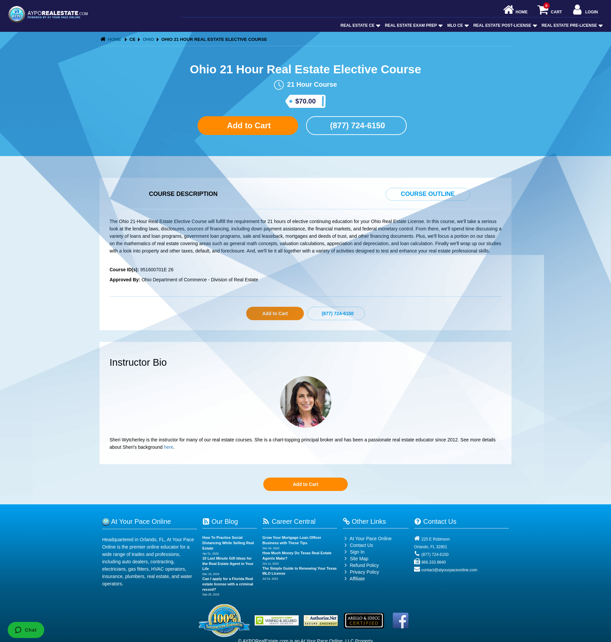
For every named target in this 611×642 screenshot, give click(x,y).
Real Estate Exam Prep (413, 25)
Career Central (289, 521)
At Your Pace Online (367, 538)
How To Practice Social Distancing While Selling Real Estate (228, 543)
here (168, 447)
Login (584, 10)
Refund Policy (364, 565)
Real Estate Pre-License (572, 25)
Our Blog (220, 521)
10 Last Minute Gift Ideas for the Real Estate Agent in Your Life (228, 563)
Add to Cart (248, 125)
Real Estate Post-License (504, 25)
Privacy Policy (364, 572)
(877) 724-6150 (356, 125)
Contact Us (358, 545)
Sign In (353, 552)
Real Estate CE (360, 25)
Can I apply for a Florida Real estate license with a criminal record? (227, 584)
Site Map (355, 558)
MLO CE (457, 25)
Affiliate (354, 578)
